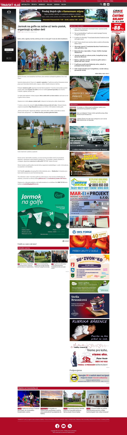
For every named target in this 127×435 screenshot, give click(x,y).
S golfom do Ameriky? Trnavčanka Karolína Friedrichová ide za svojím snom (58, 266)
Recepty (45, 1)
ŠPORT (19, 32)
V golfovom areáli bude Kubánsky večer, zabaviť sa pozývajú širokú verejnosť (90, 65)
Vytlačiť (66, 241)
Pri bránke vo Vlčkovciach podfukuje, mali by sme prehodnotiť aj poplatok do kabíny (91, 108)
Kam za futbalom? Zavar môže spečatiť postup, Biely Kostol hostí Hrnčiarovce (92, 113)
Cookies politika (105, 419)
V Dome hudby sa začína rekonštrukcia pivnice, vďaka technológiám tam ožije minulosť (97, 410)
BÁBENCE (42, 4)
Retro (50, 1)
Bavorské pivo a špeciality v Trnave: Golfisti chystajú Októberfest (91, 51)
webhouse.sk (71, 432)
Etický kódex (72, 419)
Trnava (23, 1)
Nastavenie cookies (95, 419)
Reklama (78, 419)
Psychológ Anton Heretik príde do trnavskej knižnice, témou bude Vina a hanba (74, 410)
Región (28, 1)
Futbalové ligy (57, 1)
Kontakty (86, 419)
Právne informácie (49, 419)
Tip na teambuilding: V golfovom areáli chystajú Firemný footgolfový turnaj (41, 265)
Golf (22, 32)
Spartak (40, 1)
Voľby (64, 1)
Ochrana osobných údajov (61, 419)
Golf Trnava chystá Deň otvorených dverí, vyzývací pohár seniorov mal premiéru (26, 265)
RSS (82, 419)
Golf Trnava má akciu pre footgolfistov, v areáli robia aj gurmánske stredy (91, 69)
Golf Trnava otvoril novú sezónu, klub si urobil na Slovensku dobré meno (92, 42)
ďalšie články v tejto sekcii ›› (102, 73)
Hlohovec (34, 1)
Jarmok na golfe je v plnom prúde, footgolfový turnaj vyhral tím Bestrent (91, 56)
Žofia (111, 1)
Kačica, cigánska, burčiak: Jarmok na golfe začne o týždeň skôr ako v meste (90, 60)
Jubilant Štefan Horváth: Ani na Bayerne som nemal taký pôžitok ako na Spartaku (92, 119)
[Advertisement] (32, 285)
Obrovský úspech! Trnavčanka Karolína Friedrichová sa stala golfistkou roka (92, 47)
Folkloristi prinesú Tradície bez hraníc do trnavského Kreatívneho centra (28, 410)
